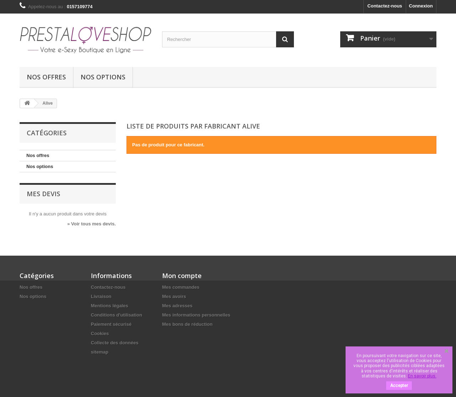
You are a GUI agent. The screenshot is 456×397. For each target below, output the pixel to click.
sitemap (99, 352)
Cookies (100, 333)
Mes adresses (177, 305)
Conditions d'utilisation (116, 315)
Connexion (421, 6)
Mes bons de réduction (187, 324)
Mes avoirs (174, 296)
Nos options (103, 77)
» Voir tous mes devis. (91, 223)
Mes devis (43, 193)
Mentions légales (109, 305)
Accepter (399, 385)
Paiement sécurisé (111, 324)
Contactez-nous (384, 6)
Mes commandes (181, 287)
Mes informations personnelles (196, 315)
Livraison (101, 296)
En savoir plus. (422, 376)
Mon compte (182, 275)
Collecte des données (115, 342)
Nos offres (46, 77)
